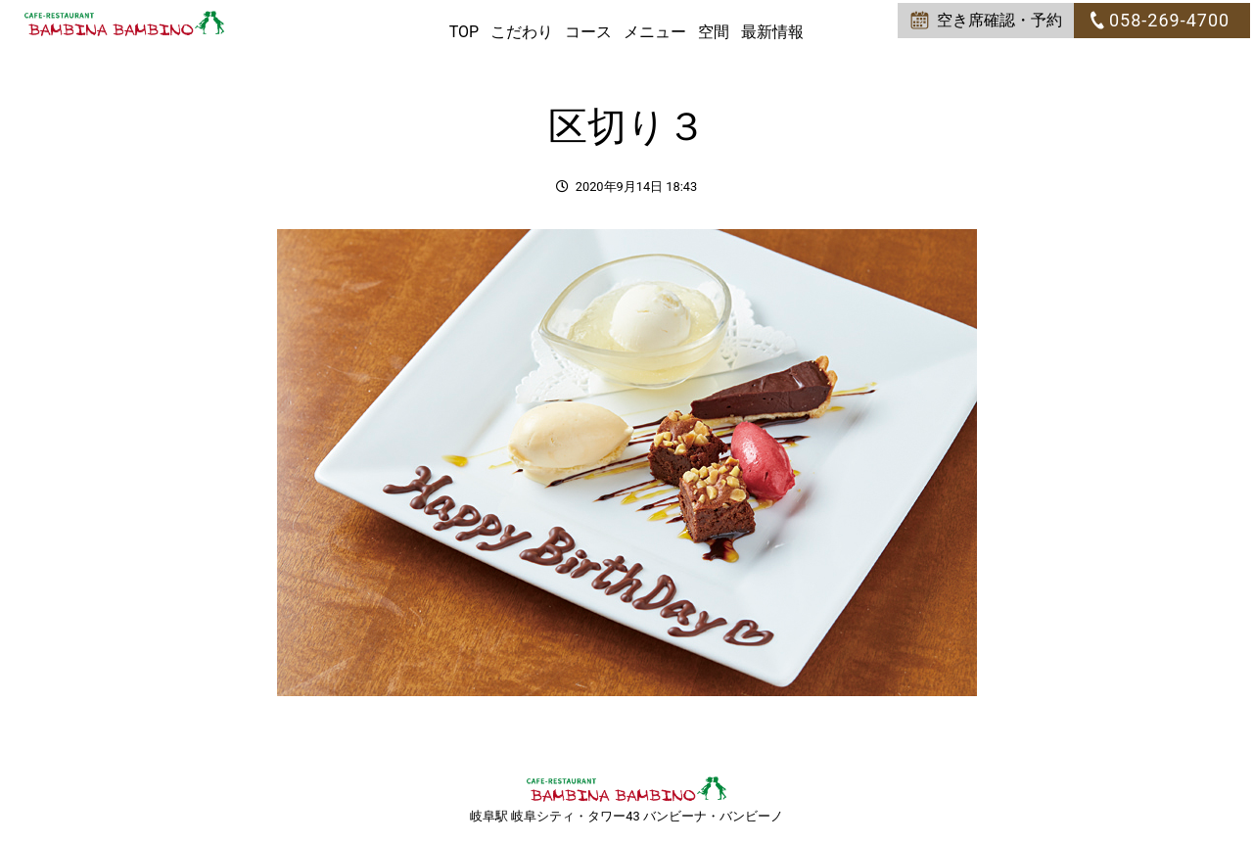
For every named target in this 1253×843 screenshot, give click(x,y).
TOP (464, 32)
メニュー (655, 32)
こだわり (521, 32)
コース (588, 32)
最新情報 (772, 32)
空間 (713, 32)
